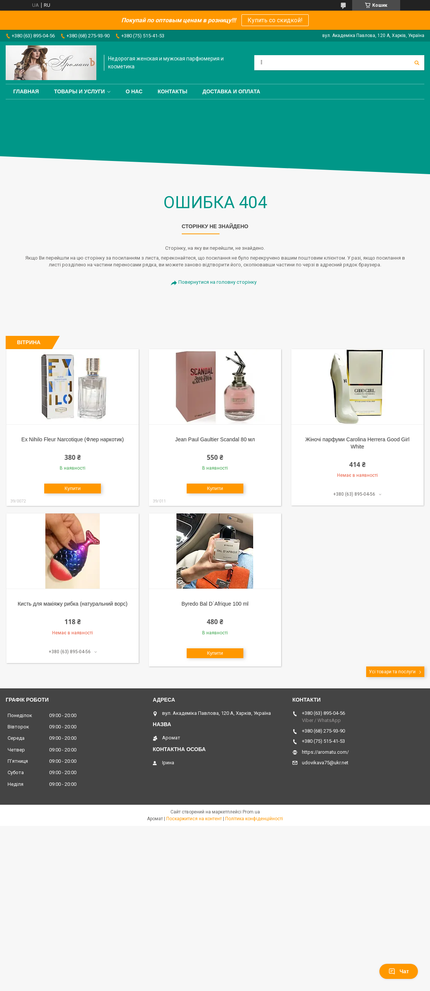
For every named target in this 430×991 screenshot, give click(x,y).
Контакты (172, 91)
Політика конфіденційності (254, 818)
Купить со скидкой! (275, 20)
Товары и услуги (79, 91)
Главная (26, 91)
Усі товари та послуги (392, 671)
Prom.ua (251, 812)
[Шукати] (416, 62)
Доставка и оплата (231, 91)
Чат (398, 971)
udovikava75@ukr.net (325, 762)
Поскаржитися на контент (194, 818)
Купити (73, 488)
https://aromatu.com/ (325, 752)
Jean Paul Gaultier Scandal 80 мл (215, 439)
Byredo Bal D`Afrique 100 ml (214, 604)
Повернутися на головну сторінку (217, 282)
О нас (133, 91)
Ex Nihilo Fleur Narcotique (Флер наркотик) (73, 439)
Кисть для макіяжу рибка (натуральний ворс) (73, 604)
